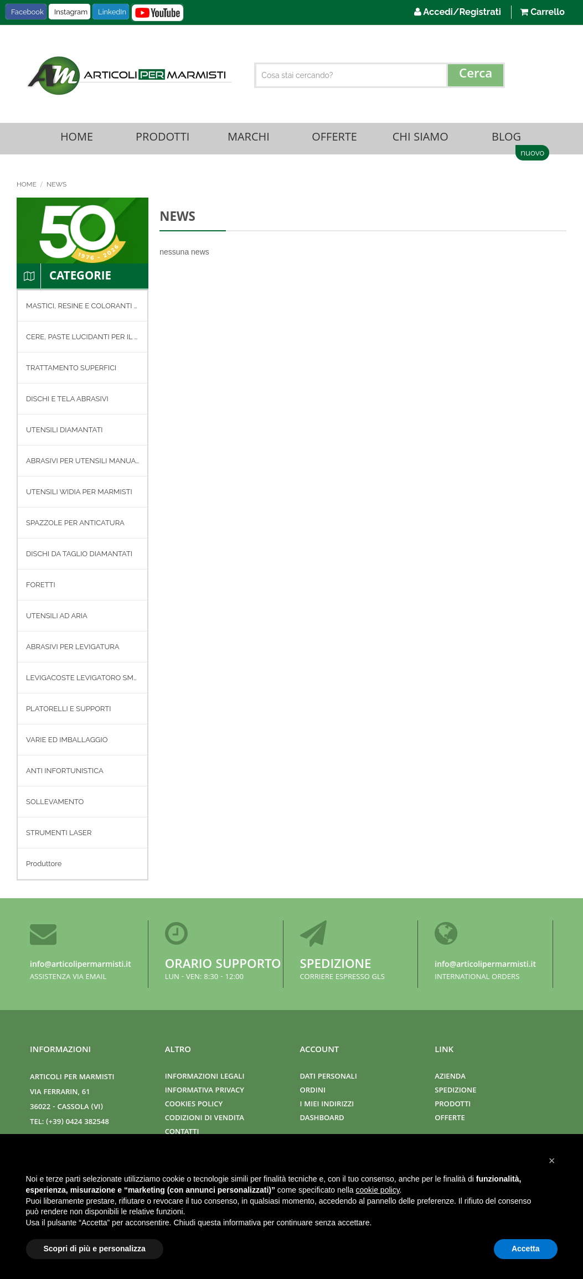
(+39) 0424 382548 (77, 1123)
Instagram (70, 12)
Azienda (450, 1078)
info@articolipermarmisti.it (80, 965)
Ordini (313, 1091)
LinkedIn (112, 12)
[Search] (475, 75)
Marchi (248, 139)
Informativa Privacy (204, 1091)
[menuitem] (82, 307)
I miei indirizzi (327, 1105)
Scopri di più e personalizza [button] (95, 1248)
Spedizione (336, 966)
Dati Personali (328, 1078)
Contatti (182, 1133)
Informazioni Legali (205, 1078)
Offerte (334, 139)
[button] (552, 1160)
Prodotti (162, 139)
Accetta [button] (526, 1248)
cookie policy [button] (377, 1189)
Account (319, 1051)
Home (77, 139)
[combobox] (379, 75)
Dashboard (322, 1119)
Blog (506, 139)
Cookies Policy (194, 1105)
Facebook (27, 12)
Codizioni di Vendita (204, 1119)
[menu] (82, 587)
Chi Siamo (420, 139)
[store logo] (128, 75)
